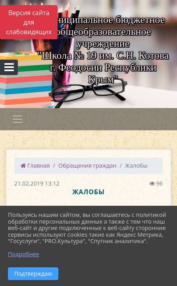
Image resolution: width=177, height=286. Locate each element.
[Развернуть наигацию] (17, 119)
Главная (35, 165)
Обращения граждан (87, 165)
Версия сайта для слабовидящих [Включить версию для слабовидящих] (29, 22)
